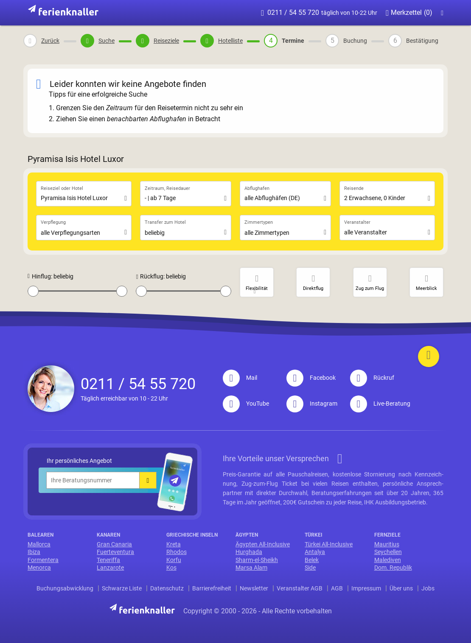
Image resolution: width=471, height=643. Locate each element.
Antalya (315, 551)
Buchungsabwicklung (64, 588)
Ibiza (34, 551)
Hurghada (249, 551)
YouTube (246, 403)
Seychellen (388, 551)
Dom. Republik (393, 567)
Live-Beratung (380, 403)
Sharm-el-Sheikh (257, 560)
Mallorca (39, 544)
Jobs (428, 588)
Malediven (387, 560)
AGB (337, 588)
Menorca (39, 567)
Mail (240, 377)
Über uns (401, 588)
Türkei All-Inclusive (329, 544)
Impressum (366, 588)
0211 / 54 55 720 (319, 12)
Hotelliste (230, 40)
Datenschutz (167, 588)
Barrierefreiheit (211, 588)
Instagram (311, 403)
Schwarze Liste (122, 588)
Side (310, 567)
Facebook (311, 377)
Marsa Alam (251, 567)
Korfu (173, 560)
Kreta (173, 544)
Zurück (50, 40)
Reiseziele (166, 40)
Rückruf (372, 377)
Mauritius (386, 544)
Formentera (43, 560)
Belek (312, 560)
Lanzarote (110, 567)
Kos (171, 567)
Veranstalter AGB (299, 588)
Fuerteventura (115, 551)
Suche (106, 40)
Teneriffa (108, 560)
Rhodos (176, 551)
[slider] (33, 291)
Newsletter (254, 588)
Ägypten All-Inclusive (263, 544)
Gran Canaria (114, 544)
